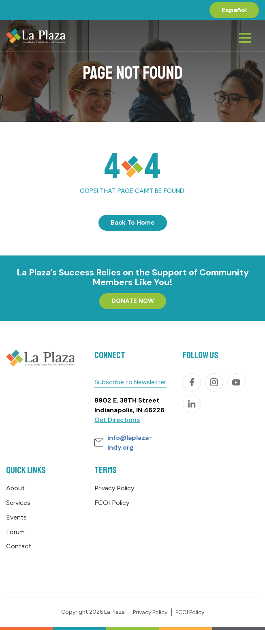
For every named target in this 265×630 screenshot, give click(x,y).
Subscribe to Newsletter (130, 382)
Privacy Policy (114, 488)
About (15, 488)
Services (18, 503)
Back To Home (133, 223)
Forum (15, 532)
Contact (18, 546)
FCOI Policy (111, 503)
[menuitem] (234, 10)
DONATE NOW (132, 301)
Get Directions (117, 420)
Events (16, 517)
